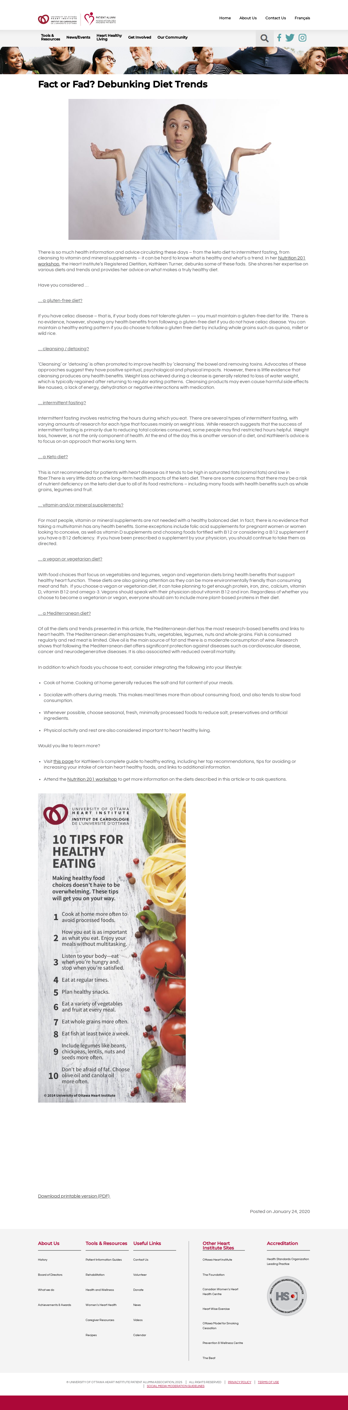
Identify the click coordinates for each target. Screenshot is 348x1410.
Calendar (139, 1335)
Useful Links (147, 1243)
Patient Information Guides (104, 1259)
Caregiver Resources (100, 1320)
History (42, 1259)
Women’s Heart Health (101, 1305)
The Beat (209, 1358)
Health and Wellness (100, 1289)
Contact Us (275, 18)
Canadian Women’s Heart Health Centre (220, 1292)
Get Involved (139, 37)
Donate (138, 1289)
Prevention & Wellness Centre (223, 1343)
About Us (248, 18)
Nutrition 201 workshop (92, 779)
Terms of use (268, 1382)
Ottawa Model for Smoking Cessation (221, 1326)
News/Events (78, 37)
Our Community (172, 37)
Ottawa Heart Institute (217, 1259)
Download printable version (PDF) (74, 1196)
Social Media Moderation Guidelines (175, 1386)
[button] (264, 38)
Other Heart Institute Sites (218, 1245)
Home (225, 18)
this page (63, 761)
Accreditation (282, 1243)
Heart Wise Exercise (216, 1308)
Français (302, 18)
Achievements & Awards (54, 1305)
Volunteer (140, 1274)
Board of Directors (50, 1274)
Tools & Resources (50, 37)
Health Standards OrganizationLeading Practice (288, 1262)
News (137, 1305)
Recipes (91, 1335)
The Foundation (214, 1274)
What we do (46, 1289)
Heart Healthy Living (109, 37)
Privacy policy (239, 1382)
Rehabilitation (95, 1274)
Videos (138, 1320)
